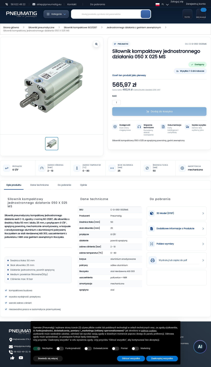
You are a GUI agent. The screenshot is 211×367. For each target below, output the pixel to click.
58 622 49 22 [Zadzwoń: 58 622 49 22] (18, 4)
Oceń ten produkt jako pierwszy (129, 75)
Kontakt (71, 4)
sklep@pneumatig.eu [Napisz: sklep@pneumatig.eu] (49, 4)
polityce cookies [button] (149, 330)
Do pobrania (97, 4)
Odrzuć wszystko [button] (131, 358)
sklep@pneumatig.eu (23, 346)
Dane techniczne (39, 185)
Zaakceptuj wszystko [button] (162, 358)
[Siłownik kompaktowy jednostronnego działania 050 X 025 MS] (51, 143)
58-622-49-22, (21, 351)
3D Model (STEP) (165, 213)
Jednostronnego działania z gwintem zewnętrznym (134, 27)
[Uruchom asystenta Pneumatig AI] (200, 346)
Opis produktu (13, 185)
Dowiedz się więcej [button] (48, 358)
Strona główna (11, 27)
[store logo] (21, 14)
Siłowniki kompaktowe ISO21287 (80, 27)
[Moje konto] (187, 14)
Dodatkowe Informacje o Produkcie (175, 228)
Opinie (83, 185)
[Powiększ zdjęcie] (96, 44)
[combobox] (111, 14)
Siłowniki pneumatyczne (41, 27)
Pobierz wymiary (165, 243)
